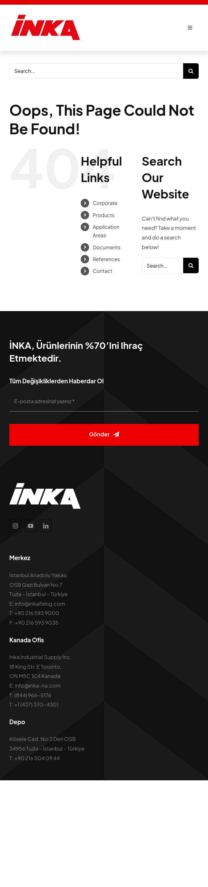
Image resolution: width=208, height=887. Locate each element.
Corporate (105, 203)
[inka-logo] (45, 16)
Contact (102, 271)
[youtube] (31, 526)
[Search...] (96, 71)
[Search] (191, 71)
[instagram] (15, 526)
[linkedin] (46, 526)
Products (104, 215)
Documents (106, 247)
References (106, 259)
